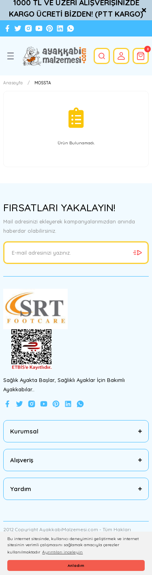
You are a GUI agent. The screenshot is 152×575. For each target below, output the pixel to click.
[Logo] (54, 56)
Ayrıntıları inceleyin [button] (62, 552)
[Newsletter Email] (76, 252)
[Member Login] (121, 56)
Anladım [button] (76, 565)
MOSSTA (42, 83)
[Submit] (137, 252)
